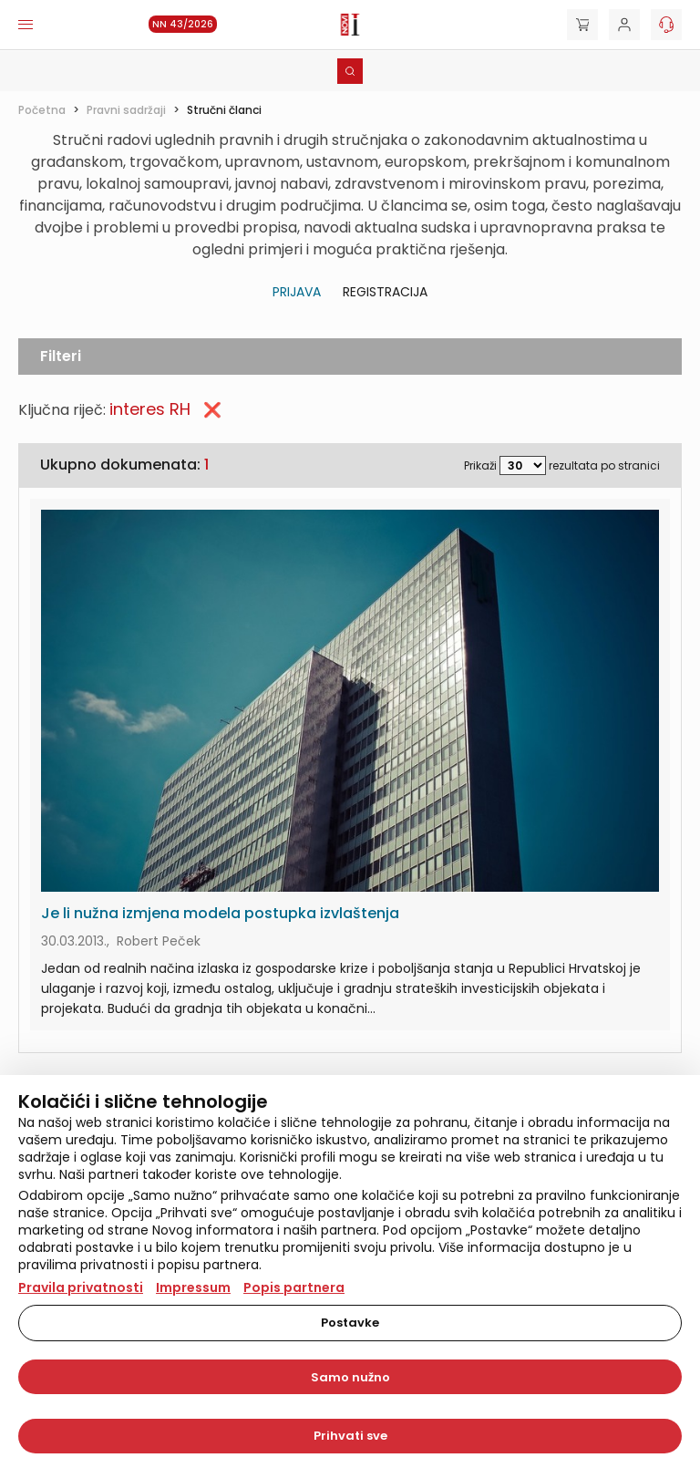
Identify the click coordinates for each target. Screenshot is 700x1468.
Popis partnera (294, 1287)
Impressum (193, 1287)
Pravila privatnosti (80, 1287)
